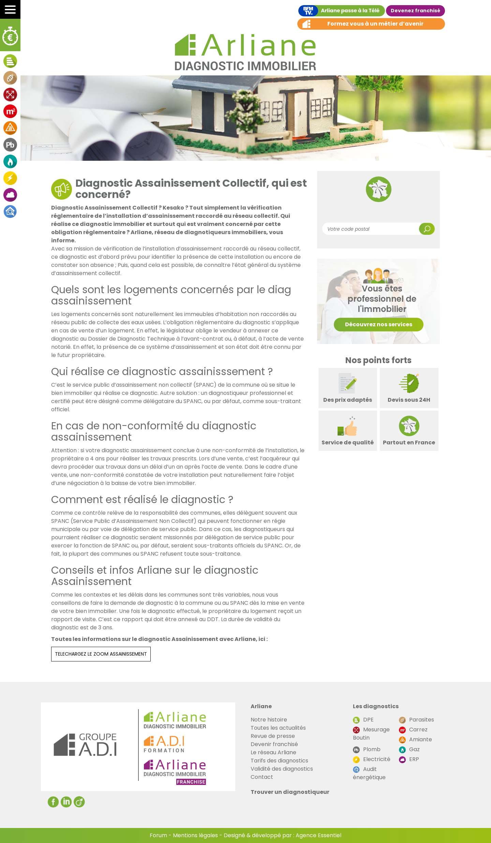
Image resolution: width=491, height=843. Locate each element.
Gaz (409, 749)
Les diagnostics (376, 706)
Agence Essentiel (318, 835)
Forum (158, 835)
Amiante (415, 739)
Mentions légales (195, 835)
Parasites (416, 720)
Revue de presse (273, 736)
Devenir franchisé (274, 744)
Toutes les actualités (278, 728)
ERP (409, 759)
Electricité (371, 759)
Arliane (261, 706)
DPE (363, 720)
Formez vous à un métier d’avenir (375, 24)
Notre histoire (269, 720)
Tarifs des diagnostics (279, 761)
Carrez (413, 729)
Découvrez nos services (378, 324)
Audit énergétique (369, 773)
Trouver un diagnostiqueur (290, 792)
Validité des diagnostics (282, 769)
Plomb (367, 749)
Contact (262, 777)
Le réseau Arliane (273, 752)
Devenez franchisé (415, 10)
